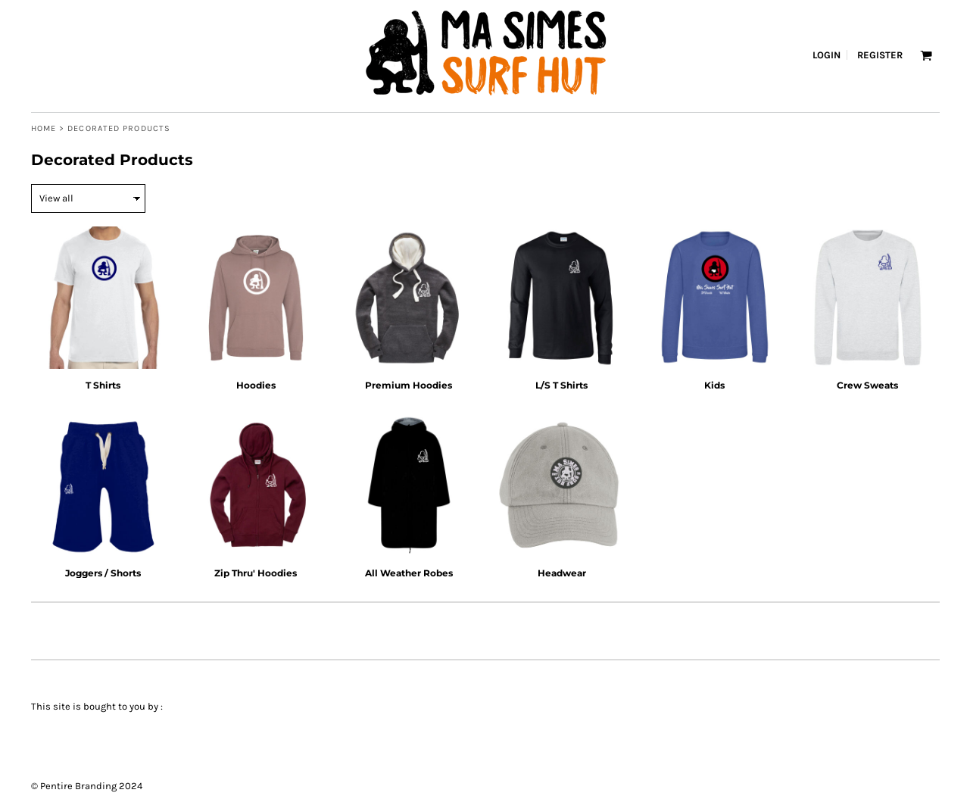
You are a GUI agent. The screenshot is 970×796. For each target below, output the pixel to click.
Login (826, 55)
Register (880, 55)
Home (43, 128)
